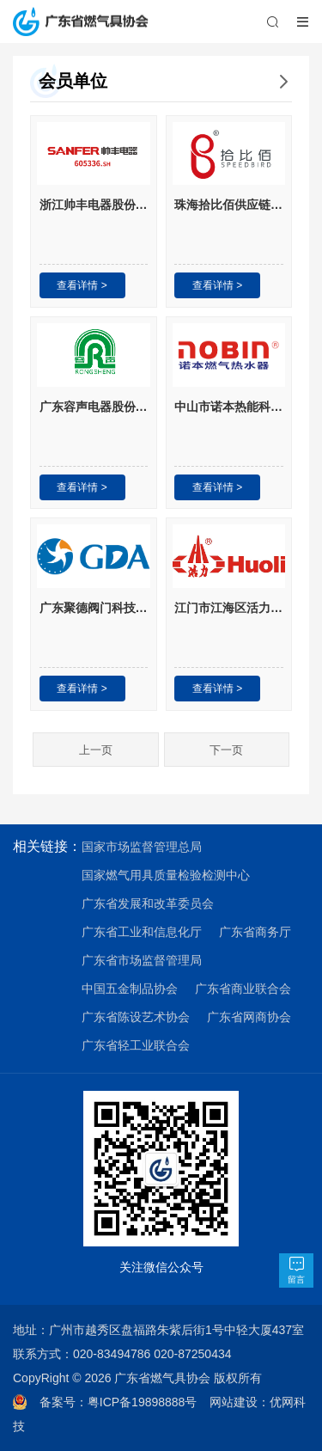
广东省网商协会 (249, 1017)
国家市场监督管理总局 (142, 847)
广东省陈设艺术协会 (136, 1017)
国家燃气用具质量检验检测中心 (166, 875)
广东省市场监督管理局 (142, 960)
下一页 (226, 750)
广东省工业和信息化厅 (142, 932)
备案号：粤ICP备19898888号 (124, 1402)
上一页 (95, 750)
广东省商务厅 (255, 932)
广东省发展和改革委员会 (148, 903)
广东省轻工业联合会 (136, 1045)
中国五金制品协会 (130, 988)
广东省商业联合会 (243, 988)
